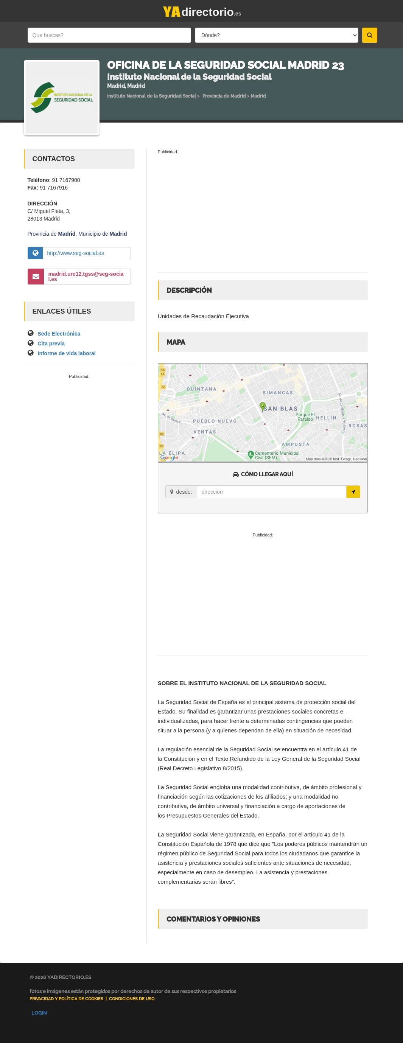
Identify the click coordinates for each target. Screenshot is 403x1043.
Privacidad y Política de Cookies (66, 998)
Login (39, 1013)
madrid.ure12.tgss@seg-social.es (86, 276)
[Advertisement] (79, 431)
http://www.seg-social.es (75, 253)
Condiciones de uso (131, 998)
